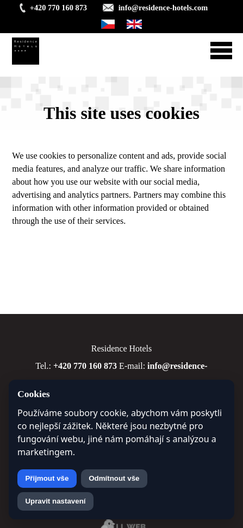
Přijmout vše (46, 478)
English (134, 24)
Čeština (108, 24)
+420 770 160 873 (58, 7)
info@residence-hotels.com (163, 7)
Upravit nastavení (55, 501)
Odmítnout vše (114, 478)
